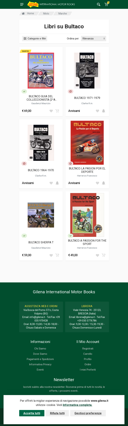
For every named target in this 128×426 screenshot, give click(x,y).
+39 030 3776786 (87, 320)
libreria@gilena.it (85, 317)
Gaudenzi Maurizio (41, 103)
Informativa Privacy (40, 364)
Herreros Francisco (87, 175)
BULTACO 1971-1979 (87, 98)
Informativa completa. (77, 405)
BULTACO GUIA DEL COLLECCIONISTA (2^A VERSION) (41, 98)
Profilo (88, 359)
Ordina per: (73, 38)
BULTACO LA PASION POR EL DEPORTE (87, 170)
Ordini (88, 364)
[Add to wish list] (51, 111)
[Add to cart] (57, 111)
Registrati (87, 348)
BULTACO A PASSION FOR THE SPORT (87, 242)
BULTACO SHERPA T (41, 242)
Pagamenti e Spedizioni (40, 359)
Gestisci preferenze (88, 413)
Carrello (87, 353)
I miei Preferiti (88, 369)
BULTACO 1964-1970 (41, 170)
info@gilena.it (37, 317)
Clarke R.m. (87, 103)
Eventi (40, 369)
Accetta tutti (31, 413)
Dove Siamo (40, 353)
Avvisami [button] (74, 111)
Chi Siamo (40, 348)
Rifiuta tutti (57, 413)
